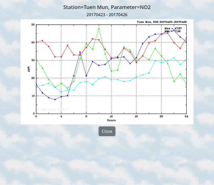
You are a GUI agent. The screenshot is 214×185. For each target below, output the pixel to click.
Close (107, 131)
